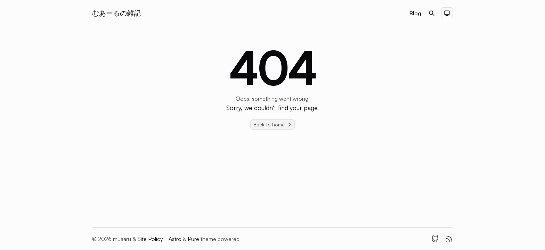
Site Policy (150, 238)
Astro (176, 238)
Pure (194, 238)
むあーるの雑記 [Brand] (116, 13)
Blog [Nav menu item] (415, 13)
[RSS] (449, 239)
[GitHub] (435, 239)
